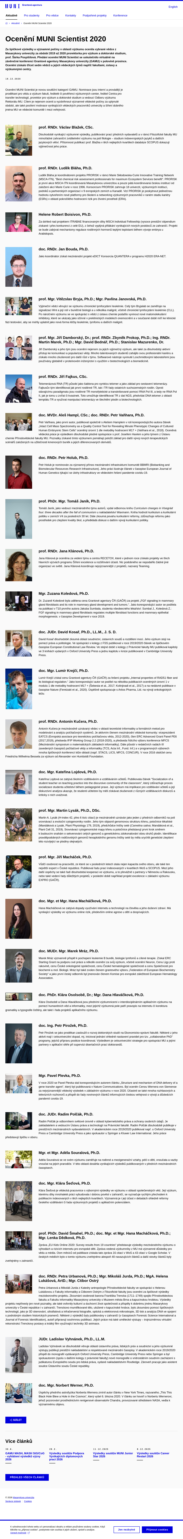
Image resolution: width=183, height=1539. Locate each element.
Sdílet (16, 1420)
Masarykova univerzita (23, 1497)
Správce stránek (13, 1501)
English (173, 6)
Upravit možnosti (20, 1534)
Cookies (28, 1501)
